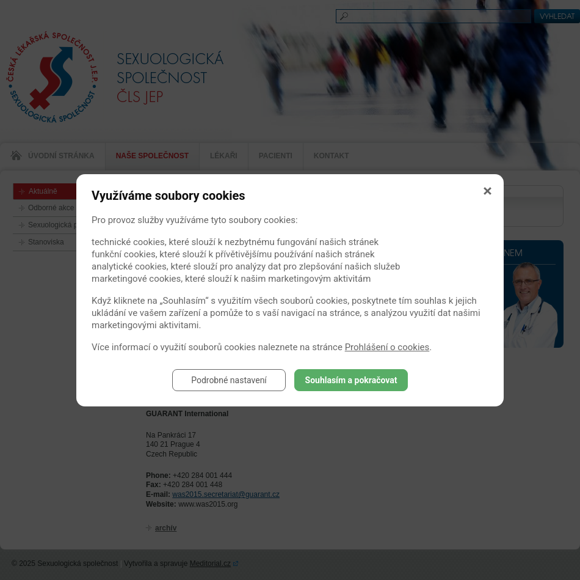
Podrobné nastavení (229, 380)
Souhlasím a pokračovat (351, 380)
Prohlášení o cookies (387, 347)
